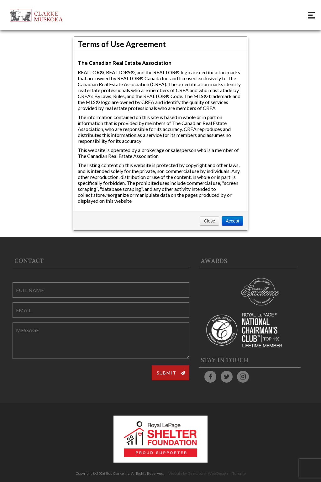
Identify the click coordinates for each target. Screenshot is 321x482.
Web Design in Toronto (227, 473)
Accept (232, 220)
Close (209, 220)
